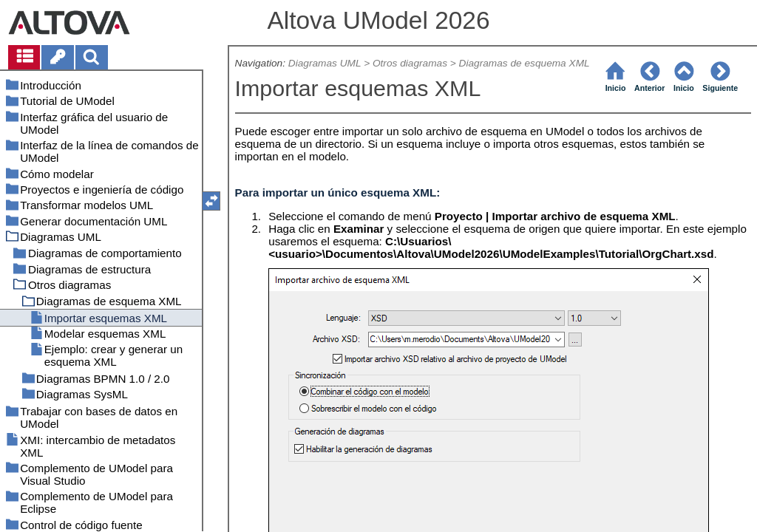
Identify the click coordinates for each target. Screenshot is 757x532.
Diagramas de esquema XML (524, 63)
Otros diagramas (410, 63)
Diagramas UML (324, 63)
